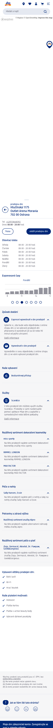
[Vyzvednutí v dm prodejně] (26, 346)
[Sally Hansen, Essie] (26, 493)
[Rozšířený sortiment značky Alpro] (26, 520)
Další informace (11, 338)
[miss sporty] (26, 439)
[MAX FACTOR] (26, 466)
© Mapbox (19, 18)
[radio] (7, 293)
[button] (48, 4)
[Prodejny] (23, 4)
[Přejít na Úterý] (17, 302)
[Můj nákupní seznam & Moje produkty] (30, 4)
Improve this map (45, 18)
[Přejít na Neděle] (40, 302)
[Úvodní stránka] (8, 3)
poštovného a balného (12, 679)
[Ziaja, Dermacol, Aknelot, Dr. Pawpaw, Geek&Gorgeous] (26, 547)
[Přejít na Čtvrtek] (26, 302)
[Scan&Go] (26, 400)
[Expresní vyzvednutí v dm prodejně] (26, 319)
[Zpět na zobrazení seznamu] (5, 210)
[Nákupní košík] (42, 4)
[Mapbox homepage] (7, 19)
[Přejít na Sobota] (36, 302)
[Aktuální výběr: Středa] (22, 302)
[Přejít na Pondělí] (12, 302)
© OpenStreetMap (30, 18)
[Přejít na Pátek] (31, 302)
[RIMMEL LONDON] (26, 452)
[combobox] (26, 11)
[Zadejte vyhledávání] (45, 11)
